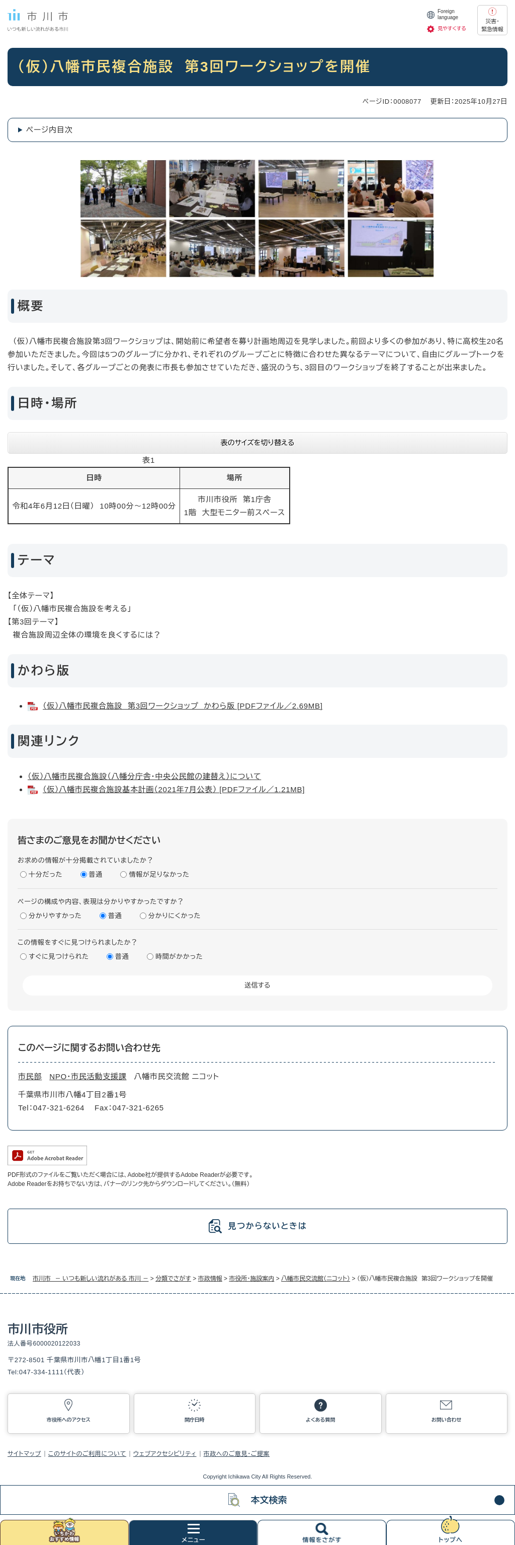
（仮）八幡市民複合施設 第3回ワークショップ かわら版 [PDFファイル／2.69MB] (183, 705)
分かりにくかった (174, 916)
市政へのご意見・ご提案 (237, 1453)
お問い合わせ (447, 1420)
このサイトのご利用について (87, 1453)
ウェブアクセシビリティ (165, 1453)
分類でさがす (173, 1278)
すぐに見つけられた (59, 956)
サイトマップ (24, 1453)
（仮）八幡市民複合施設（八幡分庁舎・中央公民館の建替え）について (144, 776)
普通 (96, 874)
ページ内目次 (49, 129)
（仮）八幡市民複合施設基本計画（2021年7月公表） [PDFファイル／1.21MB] (174, 789)
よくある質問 (320, 1420)
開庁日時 (195, 1420)
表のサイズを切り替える (258, 443)
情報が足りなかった (159, 874)
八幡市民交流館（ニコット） (315, 1278)
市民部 (30, 1076)
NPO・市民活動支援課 (87, 1076)
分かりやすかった (55, 916)
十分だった (45, 874)
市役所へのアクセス (69, 1420)
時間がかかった (179, 956)
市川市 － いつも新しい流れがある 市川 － (90, 1278)
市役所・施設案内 (251, 1278)
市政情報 (210, 1278)
